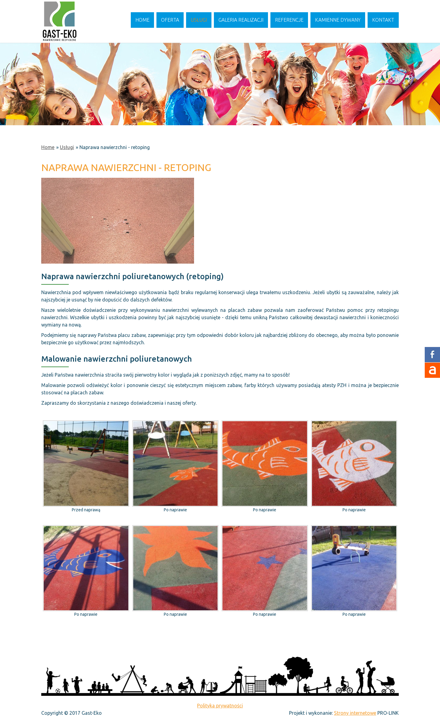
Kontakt (383, 20)
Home (142, 20)
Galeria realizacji (240, 20)
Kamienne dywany (338, 20)
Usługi (199, 20)
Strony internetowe (355, 713)
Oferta (170, 20)
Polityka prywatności (220, 705)
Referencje (289, 20)
